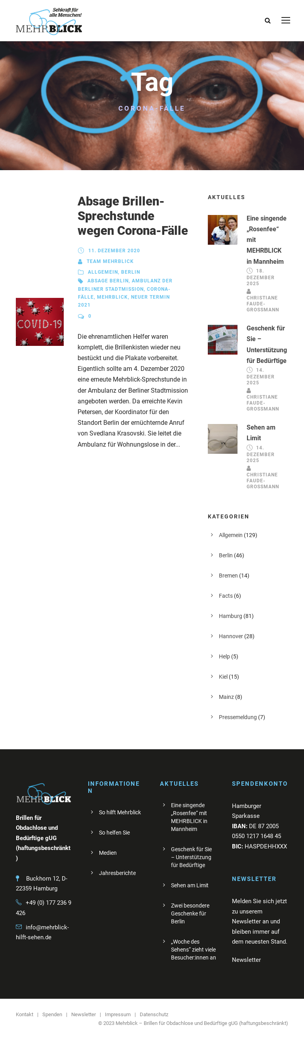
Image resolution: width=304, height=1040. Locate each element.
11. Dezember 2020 (114, 250)
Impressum (118, 1014)
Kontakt (24, 1014)
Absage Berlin (108, 281)
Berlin (130, 272)
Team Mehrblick (110, 261)
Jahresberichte (117, 873)
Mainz (226, 697)
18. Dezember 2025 (261, 277)
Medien (108, 853)
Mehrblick (112, 297)
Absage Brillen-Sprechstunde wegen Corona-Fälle (133, 216)
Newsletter (83, 1014)
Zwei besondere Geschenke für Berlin (190, 913)
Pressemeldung (238, 717)
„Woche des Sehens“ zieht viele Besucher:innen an (193, 949)
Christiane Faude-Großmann (263, 304)
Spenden (52, 1014)
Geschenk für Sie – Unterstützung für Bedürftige (191, 857)
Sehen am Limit (190, 885)
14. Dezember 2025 (261, 376)
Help (224, 656)
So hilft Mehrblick (120, 812)
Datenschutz (154, 1014)
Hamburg (230, 616)
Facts (226, 596)
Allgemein (103, 272)
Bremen (228, 575)
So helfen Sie (114, 832)
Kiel (223, 677)
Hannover (231, 636)
